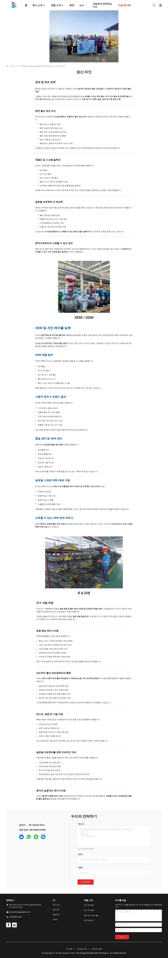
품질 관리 (56, 915)
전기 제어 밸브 (89, 910)
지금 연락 (85, 882)
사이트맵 (69, 949)
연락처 (55, 919)
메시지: (82, 824)
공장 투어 (56, 910)
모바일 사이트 (82, 949)
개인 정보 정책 (97, 949)
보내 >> (122, 937)
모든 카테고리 (89, 920)
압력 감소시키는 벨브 (91, 915)
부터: (81, 854)
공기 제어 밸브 (89, 905)
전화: (81, 868)
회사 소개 (14, 66)
